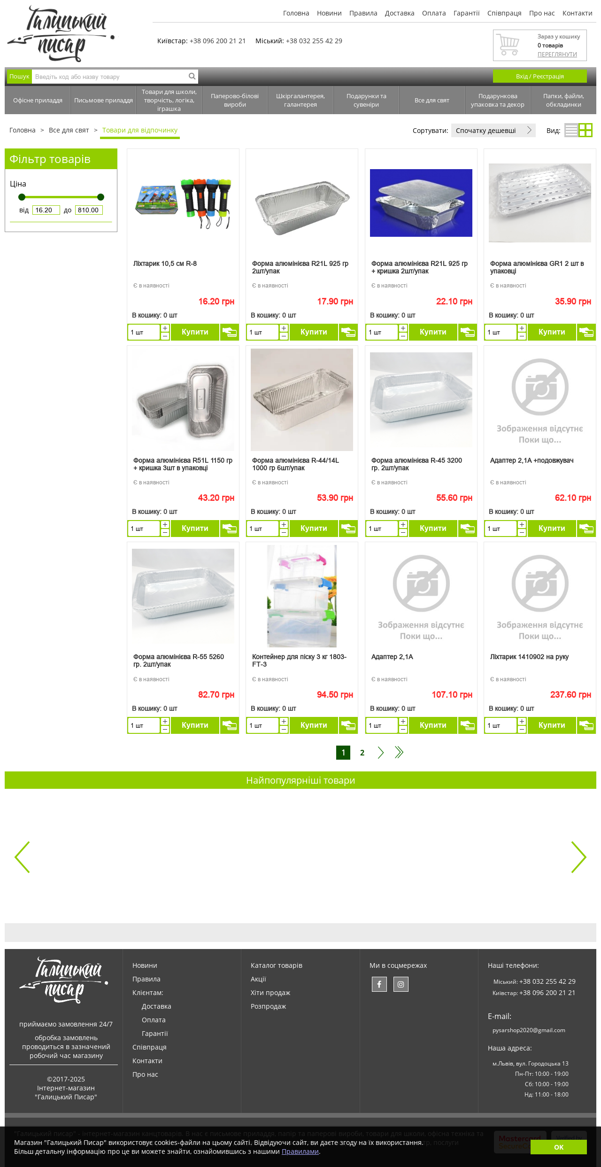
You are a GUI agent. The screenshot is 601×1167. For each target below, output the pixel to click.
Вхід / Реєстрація (540, 76)
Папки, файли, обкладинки (563, 100)
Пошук (19, 76)
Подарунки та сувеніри (366, 100)
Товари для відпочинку (139, 129)
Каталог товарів (276, 965)
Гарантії (467, 12)
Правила (363, 12)
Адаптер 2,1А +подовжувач (531, 460)
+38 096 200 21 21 (218, 40)
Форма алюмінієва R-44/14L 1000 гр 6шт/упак (295, 464)
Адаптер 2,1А (392, 657)
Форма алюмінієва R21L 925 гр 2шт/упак (300, 267)
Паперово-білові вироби (235, 100)
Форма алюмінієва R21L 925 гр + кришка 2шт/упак (419, 267)
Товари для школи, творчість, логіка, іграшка (169, 100)
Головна (296, 12)
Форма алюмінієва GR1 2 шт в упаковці (537, 267)
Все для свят (432, 100)
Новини (329, 12)
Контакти (577, 12)
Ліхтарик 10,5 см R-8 (165, 263)
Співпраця (504, 12)
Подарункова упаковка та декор (497, 100)
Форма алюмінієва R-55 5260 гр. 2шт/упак (178, 660)
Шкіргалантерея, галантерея (300, 100)
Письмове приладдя (103, 100)
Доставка (400, 12)
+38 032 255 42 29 (314, 40)
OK (558, 1147)
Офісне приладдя (37, 100)
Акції (258, 978)
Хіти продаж (270, 992)
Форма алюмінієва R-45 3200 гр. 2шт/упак (416, 464)
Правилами (300, 1151)
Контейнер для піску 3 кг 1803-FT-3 (299, 660)
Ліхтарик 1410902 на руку (529, 657)
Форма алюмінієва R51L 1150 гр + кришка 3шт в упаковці (182, 464)
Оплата (434, 12)
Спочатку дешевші (486, 130)
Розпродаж (268, 1006)
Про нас (542, 12)
